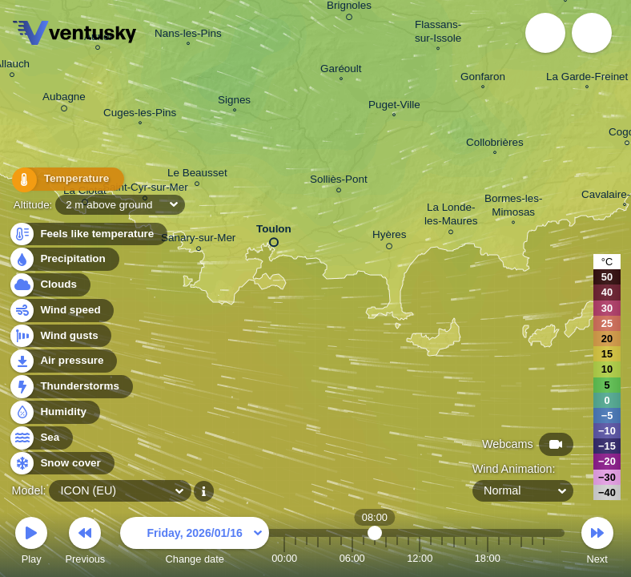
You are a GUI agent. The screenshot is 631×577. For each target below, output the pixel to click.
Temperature (63, 180)
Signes (234, 102)
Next (597, 543)
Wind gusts (60, 336)
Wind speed (61, 310)
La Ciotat (85, 193)
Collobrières (495, 144)
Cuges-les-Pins (139, 115)
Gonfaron (482, 79)
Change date (194, 543)
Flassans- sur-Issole (438, 33)
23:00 (544, 558)
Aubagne (64, 99)
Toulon (273, 232)
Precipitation (64, 259)
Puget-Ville (394, 107)
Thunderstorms (70, 386)
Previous (85, 543)
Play (31, 543)
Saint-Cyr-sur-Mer (145, 189)
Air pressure (63, 361)
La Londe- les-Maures (450, 216)
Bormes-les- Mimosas (513, 207)
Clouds (49, 285)
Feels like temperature (88, 234)
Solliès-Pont (339, 181)
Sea (40, 438)
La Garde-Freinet (587, 79)
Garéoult (341, 71)
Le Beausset (197, 175)
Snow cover (61, 463)
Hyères (389, 237)
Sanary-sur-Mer (198, 240)
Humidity (54, 412)
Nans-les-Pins (188, 35)
